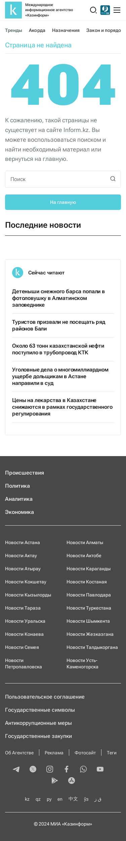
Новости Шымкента (88, 621)
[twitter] (33, 770)
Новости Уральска (25, 621)
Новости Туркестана (89, 608)
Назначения (66, 30)
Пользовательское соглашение (45, 697)
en (59, 799)
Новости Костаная (87, 581)
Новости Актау (21, 555)
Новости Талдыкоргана (92, 647)
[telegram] (16, 770)
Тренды (13, 30)
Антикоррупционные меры (38, 723)
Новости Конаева (24, 634)
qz (38, 799)
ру (49, 799)
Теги (112, 752)
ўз (86, 799)
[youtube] (100, 770)
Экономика (19, 512)
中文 (73, 798)
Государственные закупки (38, 736)
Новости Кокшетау (25, 581)
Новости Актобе (84, 555)
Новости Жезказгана (90, 634)
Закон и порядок (104, 30)
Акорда (37, 30)
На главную (63, 202)
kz (27, 799)
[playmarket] (54, 781)
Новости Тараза (23, 608)
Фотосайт (85, 752)
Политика (17, 486)
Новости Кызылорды (28, 594)
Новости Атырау (23, 568)
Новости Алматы (85, 542)
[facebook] (66, 770)
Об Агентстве (19, 752)
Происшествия (24, 473)
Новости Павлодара (89, 594)
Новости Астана (22, 542)
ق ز (97, 799)
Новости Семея (22, 647)
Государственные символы (40, 710)
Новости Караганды (89, 568)
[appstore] (71, 781)
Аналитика (19, 499)
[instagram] (49, 770)
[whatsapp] (83, 770)
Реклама (54, 752)
